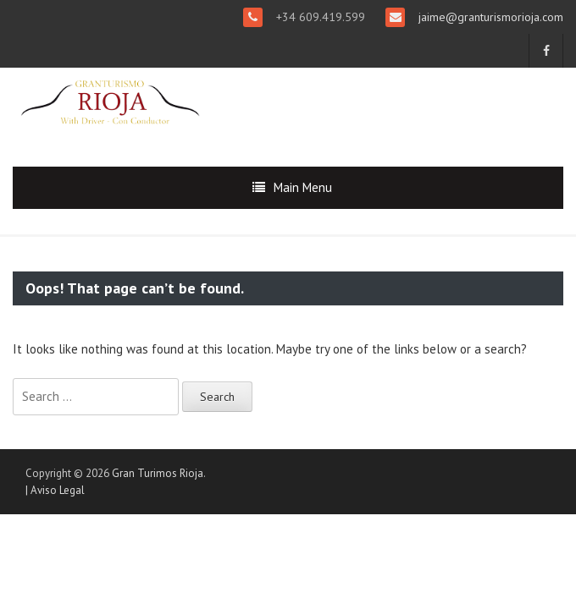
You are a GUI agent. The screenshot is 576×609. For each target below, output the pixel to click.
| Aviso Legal (55, 490)
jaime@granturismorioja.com (489, 17)
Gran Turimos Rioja (157, 473)
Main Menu (303, 187)
